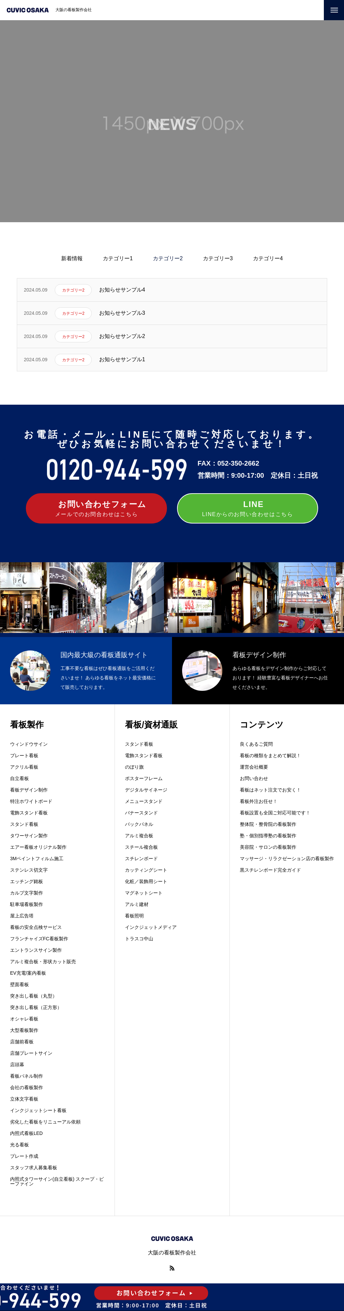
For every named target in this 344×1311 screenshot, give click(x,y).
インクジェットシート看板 (38, 1110)
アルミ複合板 (139, 835)
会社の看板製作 (26, 1087)
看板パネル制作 (26, 1076)
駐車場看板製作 (26, 904)
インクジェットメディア (151, 927)
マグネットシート (144, 892)
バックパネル (139, 824)
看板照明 (134, 915)
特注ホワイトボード (31, 801)
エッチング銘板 (26, 881)
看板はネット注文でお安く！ (270, 789)
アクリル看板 (24, 767)
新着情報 (72, 258)
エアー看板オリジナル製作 (38, 847)
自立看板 (19, 778)
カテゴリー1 (118, 258)
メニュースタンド (144, 801)
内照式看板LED (26, 1133)
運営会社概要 (254, 767)
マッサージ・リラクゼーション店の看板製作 (287, 858)
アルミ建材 (136, 904)
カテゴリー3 (218, 258)
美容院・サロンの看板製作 (268, 847)
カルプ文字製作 (26, 892)
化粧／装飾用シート (146, 881)
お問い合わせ (254, 778)
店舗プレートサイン (31, 1053)
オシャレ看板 (24, 1018)
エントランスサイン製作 (36, 950)
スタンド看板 (24, 824)
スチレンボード (141, 858)
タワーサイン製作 (29, 835)
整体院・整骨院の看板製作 (268, 824)
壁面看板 (19, 984)
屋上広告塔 (22, 915)
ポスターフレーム (144, 778)
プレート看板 (24, 755)
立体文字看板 (24, 1099)
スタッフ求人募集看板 (33, 1167)
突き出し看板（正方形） (36, 1007)
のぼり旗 (134, 767)
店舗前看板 (22, 1041)
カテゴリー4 (268, 258)
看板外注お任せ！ (258, 801)
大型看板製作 (24, 1030)
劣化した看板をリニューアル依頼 (45, 1121)
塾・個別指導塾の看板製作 (268, 835)
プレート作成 (24, 1156)
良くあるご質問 (256, 744)
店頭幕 (17, 1064)
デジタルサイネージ (146, 789)
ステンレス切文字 (29, 870)
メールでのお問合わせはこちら (96, 507)
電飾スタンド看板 (29, 812)
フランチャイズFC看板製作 (39, 938)
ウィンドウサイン (29, 744)
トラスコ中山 (139, 938)
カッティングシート (146, 870)
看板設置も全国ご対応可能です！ (275, 812)
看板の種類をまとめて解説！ (270, 755)
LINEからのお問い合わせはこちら (247, 507)
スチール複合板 (141, 847)
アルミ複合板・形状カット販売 (43, 961)
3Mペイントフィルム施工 (36, 858)
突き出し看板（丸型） (33, 996)
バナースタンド (141, 812)
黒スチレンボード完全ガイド (270, 870)
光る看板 (19, 1144)
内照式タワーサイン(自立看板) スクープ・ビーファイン (57, 1181)
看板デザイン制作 (29, 789)
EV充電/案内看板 (28, 973)
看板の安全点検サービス (36, 927)
